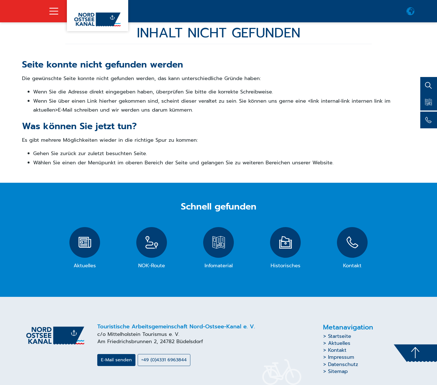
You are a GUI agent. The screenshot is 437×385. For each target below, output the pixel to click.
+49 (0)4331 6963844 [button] (164, 360)
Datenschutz (343, 364)
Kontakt (337, 350)
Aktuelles (339, 343)
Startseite (339, 336)
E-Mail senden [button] (116, 360)
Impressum (341, 357)
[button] (410, 11)
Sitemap (338, 371)
